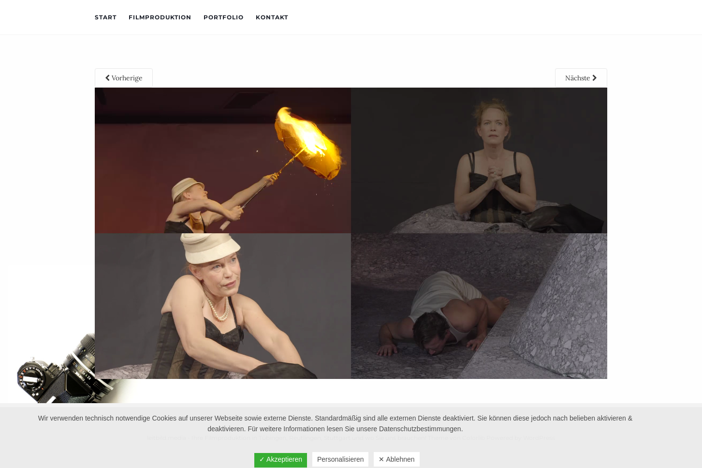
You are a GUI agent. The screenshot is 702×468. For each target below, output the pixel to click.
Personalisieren (340, 459)
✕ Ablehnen (396, 459)
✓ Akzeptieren (280, 459)
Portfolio (224, 17)
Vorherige (124, 78)
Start (106, 17)
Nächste (581, 78)
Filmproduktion (160, 17)
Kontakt (272, 17)
